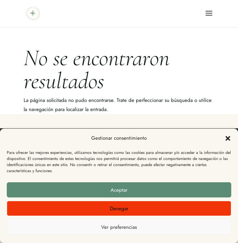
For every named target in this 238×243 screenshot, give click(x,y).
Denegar (119, 208)
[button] (227, 138)
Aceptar (119, 190)
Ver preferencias (119, 227)
